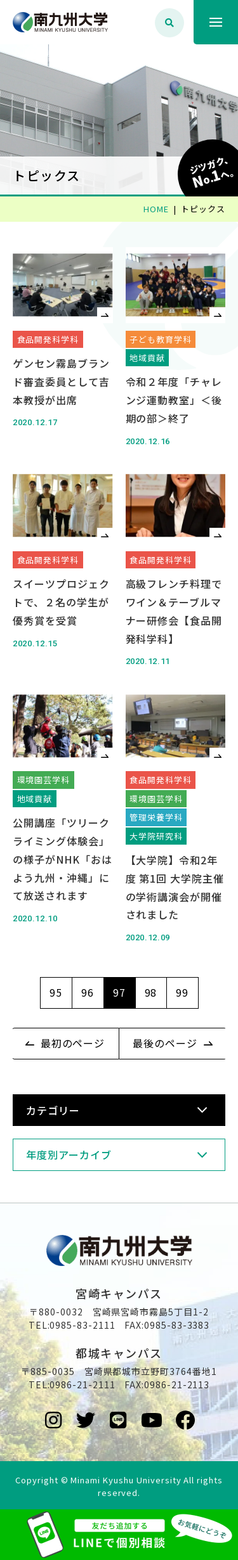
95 (56, 992)
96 (87, 992)
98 (151, 992)
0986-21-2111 (83, 1384)
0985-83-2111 (83, 1325)
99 (182, 992)
